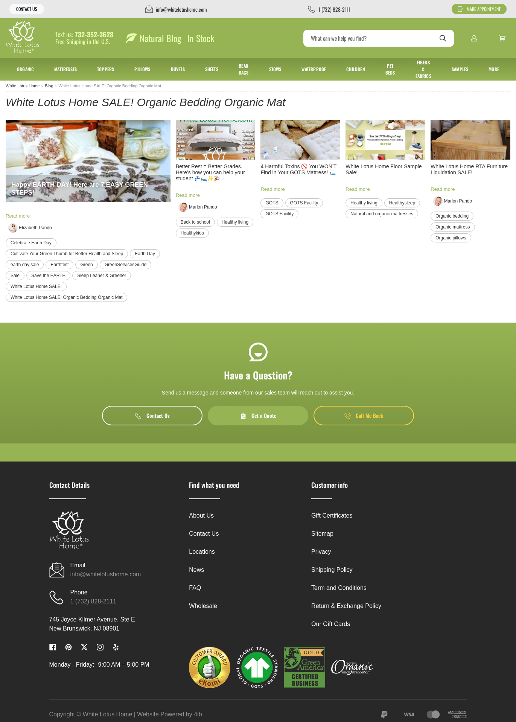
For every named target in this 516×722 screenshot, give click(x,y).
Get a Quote (258, 415)
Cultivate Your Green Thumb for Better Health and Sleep (67, 253)
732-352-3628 (94, 34)
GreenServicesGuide (125, 264)
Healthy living (235, 222)
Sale (15, 275)
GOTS (271, 203)
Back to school (195, 222)
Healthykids (192, 233)
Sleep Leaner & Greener (101, 275)
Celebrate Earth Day (31, 242)
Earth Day (145, 253)
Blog (49, 86)
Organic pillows (450, 238)
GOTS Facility (304, 203)
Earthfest (59, 264)
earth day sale (25, 264)
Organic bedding (452, 216)
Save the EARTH (48, 275)
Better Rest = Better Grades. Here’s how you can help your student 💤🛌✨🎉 (210, 172)
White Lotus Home (23, 86)
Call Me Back (363, 415)
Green (86, 264)
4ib (198, 714)
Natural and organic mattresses (381, 213)
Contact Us (26, 9)
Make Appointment (479, 9)
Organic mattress (452, 227)
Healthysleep (402, 203)
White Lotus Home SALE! (36, 286)
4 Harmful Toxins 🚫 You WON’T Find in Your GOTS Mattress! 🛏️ (298, 169)
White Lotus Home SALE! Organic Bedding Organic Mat (66, 297)
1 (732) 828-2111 (93, 601)
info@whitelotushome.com (105, 574)
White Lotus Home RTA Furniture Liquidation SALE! (469, 169)
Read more (18, 216)
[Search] (378, 38)
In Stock (200, 38)
